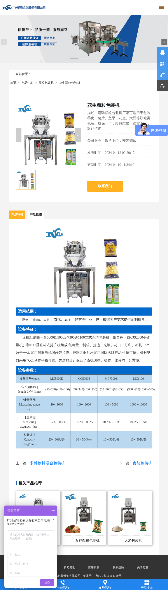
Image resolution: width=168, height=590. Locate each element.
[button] (18, 135)
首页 (13, 82)
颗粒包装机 (46, 82)
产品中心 (27, 82)
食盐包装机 (142, 463)
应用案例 (94, 567)
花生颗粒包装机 (69, 82)
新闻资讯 (69, 567)
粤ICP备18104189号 (108, 575)
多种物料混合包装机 (47, 463)
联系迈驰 (118, 567)
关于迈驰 (143, 567)
